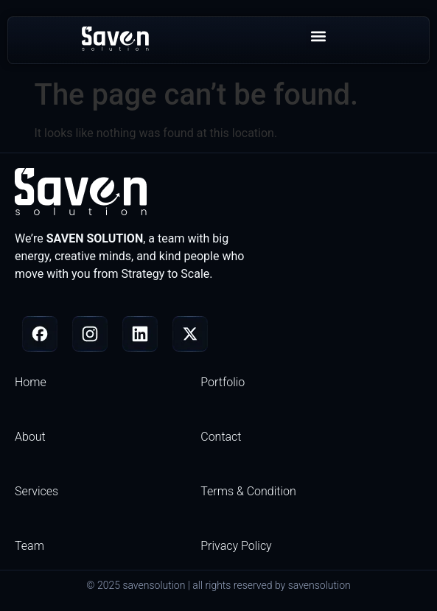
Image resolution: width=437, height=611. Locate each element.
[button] (318, 36)
